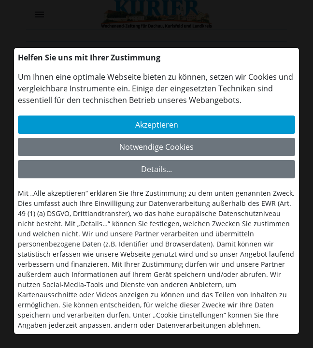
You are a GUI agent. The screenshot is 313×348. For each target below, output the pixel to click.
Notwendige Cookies (156, 147)
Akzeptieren (156, 124)
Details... (156, 169)
